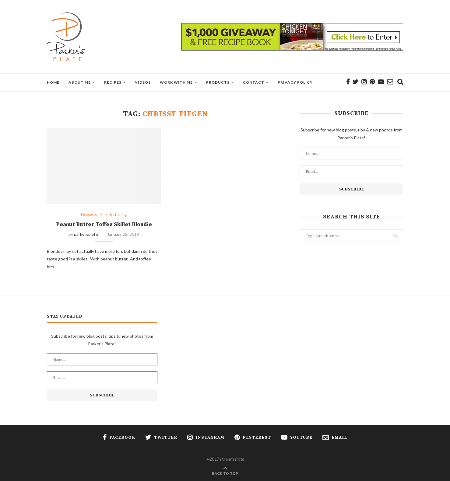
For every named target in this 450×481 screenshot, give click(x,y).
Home (53, 82)
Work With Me (176, 82)
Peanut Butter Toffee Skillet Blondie (104, 224)
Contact (253, 82)
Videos (143, 82)
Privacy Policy (295, 82)
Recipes (112, 82)
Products (218, 82)
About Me (80, 82)
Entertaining (116, 214)
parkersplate (86, 234)
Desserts (89, 214)
